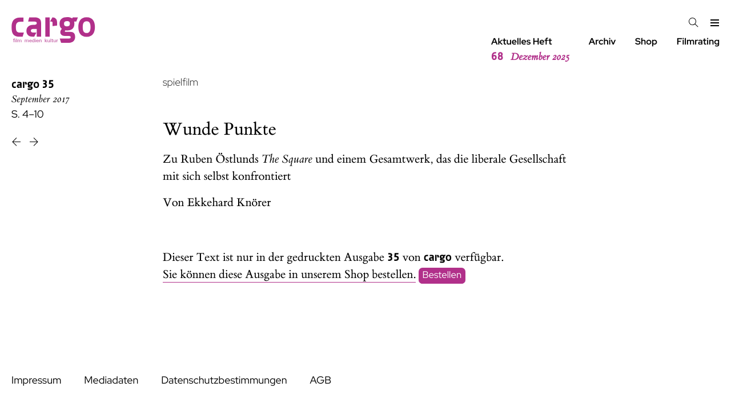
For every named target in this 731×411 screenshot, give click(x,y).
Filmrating (698, 41)
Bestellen (442, 275)
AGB (320, 380)
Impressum (36, 380)
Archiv (602, 41)
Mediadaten (111, 380)
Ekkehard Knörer (229, 203)
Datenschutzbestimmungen (224, 380)
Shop (646, 41)
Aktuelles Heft (530, 49)
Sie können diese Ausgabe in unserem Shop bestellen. (289, 275)
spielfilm (180, 82)
